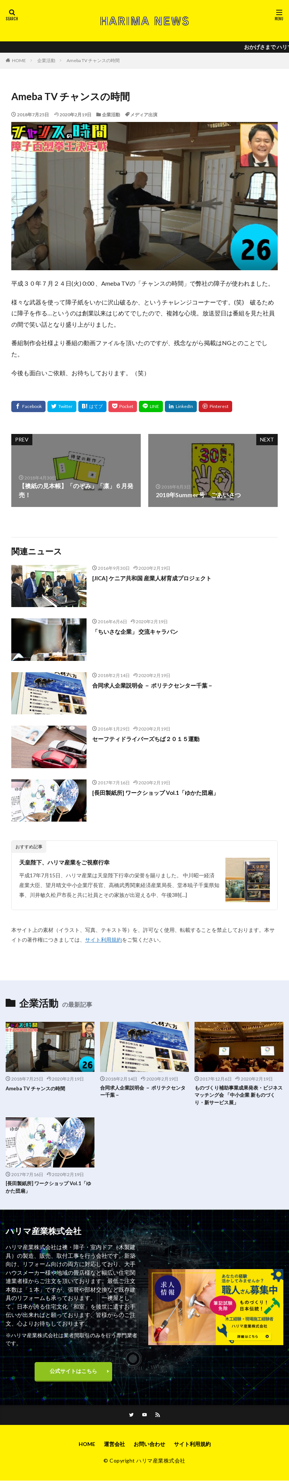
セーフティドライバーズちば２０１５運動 (149, 738)
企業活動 (46, 60)
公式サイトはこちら (73, 1374)
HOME (19, 60)
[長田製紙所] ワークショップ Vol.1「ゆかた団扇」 (159, 792)
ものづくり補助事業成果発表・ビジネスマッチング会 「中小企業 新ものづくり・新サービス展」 (238, 1096)
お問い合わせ (149, 1447)
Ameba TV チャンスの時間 (93, 60)
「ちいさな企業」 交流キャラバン (138, 631)
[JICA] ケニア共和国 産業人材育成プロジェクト (155, 577)
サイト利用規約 (103, 939)
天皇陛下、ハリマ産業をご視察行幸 (67, 862)
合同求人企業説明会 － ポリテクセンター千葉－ (156, 685)
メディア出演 (143, 114)
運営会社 (114, 1447)
